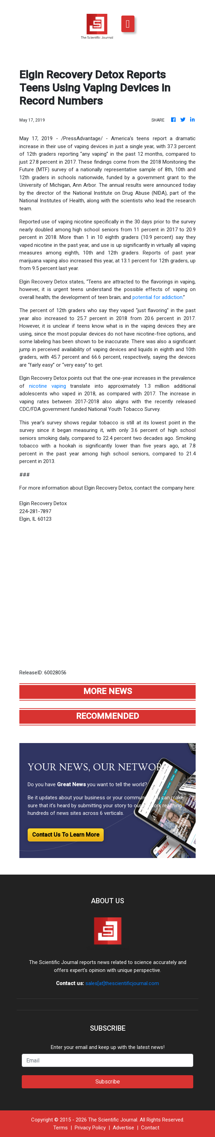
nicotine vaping (47, 386)
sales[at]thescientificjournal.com (122, 983)
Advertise (123, 1128)
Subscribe (107, 1081)
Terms (60, 1128)
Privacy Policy (90, 1128)
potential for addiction (157, 297)
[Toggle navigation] (127, 24)
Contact (150, 1128)
